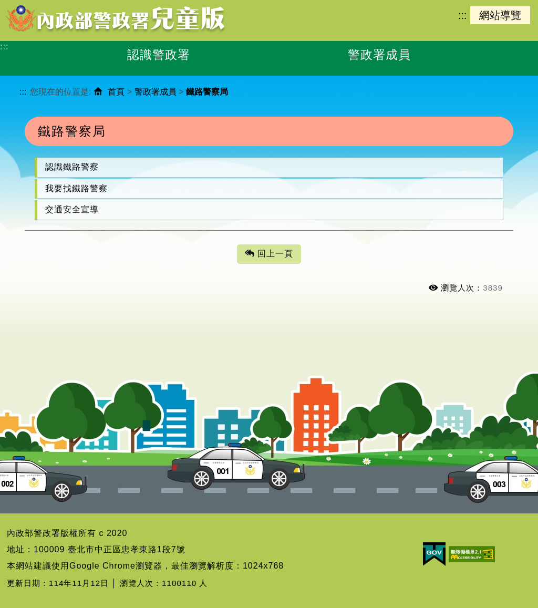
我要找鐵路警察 (76, 188)
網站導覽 (500, 15)
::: (462, 15)
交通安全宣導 (72, 209)
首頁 (116, 91)
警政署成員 (155, 91)
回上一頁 (269, 254)
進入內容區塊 (27, 5)
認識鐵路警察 (72, 166)
